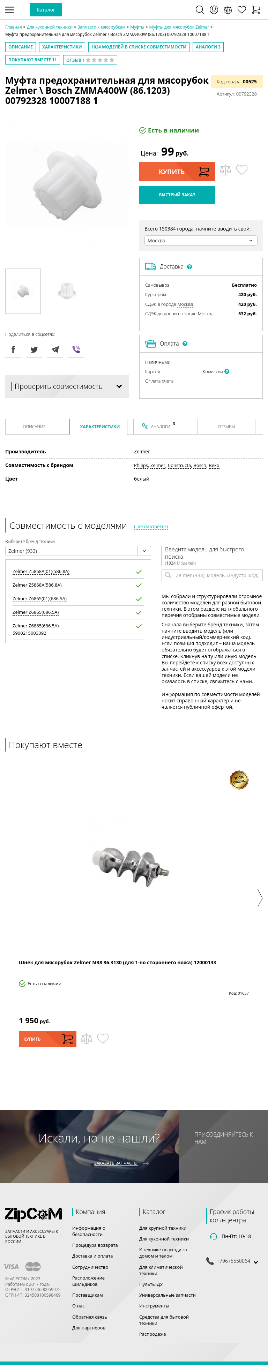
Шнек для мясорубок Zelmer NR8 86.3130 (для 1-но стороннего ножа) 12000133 (117, 962)
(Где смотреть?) (151, 526)
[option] (23, 291)
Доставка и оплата (92, 1256)
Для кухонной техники (164, 1239)
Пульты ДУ (151, 1284)
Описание (20, 47)
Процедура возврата (95, 1245)
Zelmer (157, 465)
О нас (78, 1306)
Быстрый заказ (177, 195)
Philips (141, 465)
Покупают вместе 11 (32, 60)
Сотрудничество (90, 1267)
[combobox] (201, 240)
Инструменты (154, 1306)
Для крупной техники (163, 1228)
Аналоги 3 (208, 47)
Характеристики (62, 47)
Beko (214, 465)
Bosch (199, 465)
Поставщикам (87, 1295)
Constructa (179, 465)
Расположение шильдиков (88, 1281)
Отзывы (226, 427)
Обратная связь (89, 1317)
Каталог (46, 9)
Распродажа (152, 1334)
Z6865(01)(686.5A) (40, 599)
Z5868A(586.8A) (37, 585)
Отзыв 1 (90, 60)
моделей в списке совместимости (138, 47)
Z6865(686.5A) (36, 612)
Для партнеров (88, 1328)
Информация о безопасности (88, 1231)
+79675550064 (233, 1261)
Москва (185, 304)
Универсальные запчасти (167, 1295)
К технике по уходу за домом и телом (163, 1252)
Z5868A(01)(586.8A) (41, 571)
